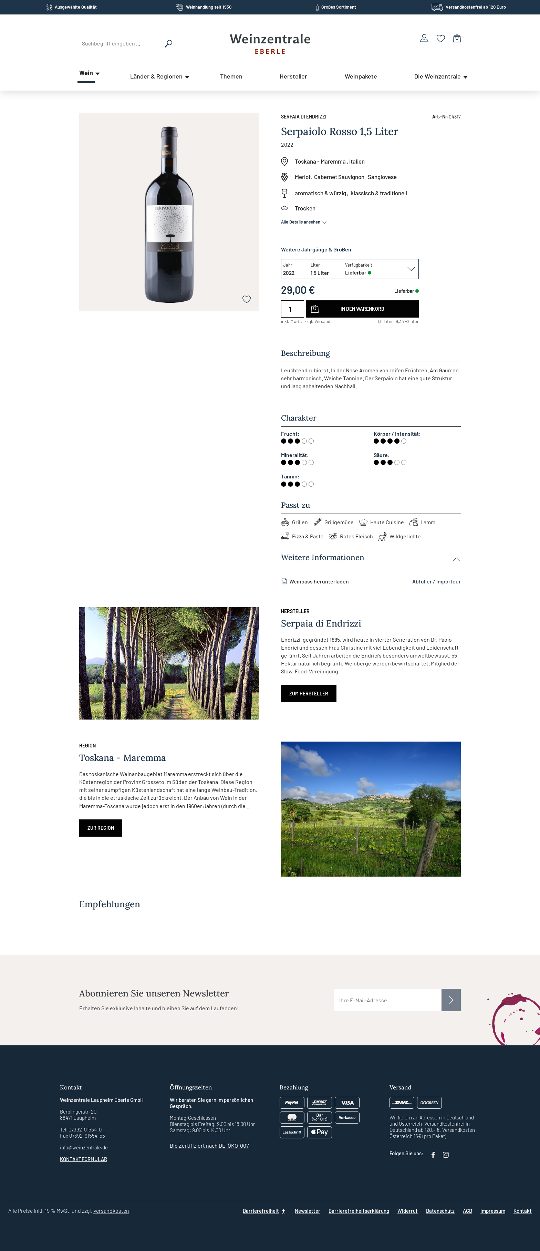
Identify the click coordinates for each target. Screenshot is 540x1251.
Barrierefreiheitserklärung (359, 1211)
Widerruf (407, 1211)
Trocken (305, 208)
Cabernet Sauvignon (339, 176)
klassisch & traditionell (379, 192)
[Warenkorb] (457, 38)
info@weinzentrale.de (84, 1147)
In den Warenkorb (362, 309)
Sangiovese (382, 176)
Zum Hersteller (308, 693)
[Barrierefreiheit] (265, 1211)
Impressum (492, 1211)
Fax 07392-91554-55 (82, 1136)
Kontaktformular (83, 1159)
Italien (357, 161)
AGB (467, 1211)
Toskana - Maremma (320, 161)
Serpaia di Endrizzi (303, 117)
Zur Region (100, 828)
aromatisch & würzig (320, 192)
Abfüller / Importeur (436, 581)
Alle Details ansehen (304, 222)
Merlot (303, 176)
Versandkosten (111, 1210)
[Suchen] (167, 43)
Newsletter (307, 1211)
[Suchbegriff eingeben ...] (121, 43)
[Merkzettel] (441, 38)
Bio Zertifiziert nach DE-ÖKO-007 (209, 1145)
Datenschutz (440, 1211)
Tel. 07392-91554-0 (81, 1129)
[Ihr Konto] (424, 38)
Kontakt (522, 1211)
